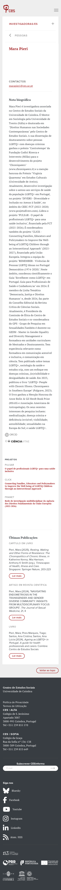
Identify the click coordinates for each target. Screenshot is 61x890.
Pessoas (21, 35)
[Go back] (10, 35)
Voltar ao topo (47, 670)
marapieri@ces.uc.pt (21, 86)
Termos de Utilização (15, 706)
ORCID (11, 434)
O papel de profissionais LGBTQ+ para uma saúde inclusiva (30, 470)
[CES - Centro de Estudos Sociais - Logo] (9, 7)
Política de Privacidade (16, 702)
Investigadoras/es (23, 24)
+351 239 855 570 (17, 725)
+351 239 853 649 (17, 749)
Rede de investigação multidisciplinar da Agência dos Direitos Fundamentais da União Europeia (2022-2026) (29, 503)
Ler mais (16, 575)
